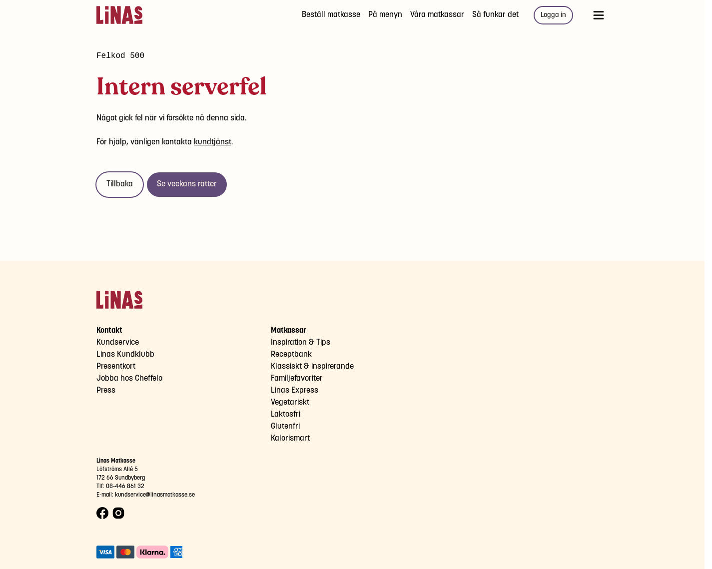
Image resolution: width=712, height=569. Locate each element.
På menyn (385, 14)
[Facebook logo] (102, 513)
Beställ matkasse (331, 14)
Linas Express (294, 390)
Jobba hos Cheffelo (129, 378)
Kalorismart (290, 438)
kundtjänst (212, 142)
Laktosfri (285, 414)
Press (105, 390)
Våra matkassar (437, 14)
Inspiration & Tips (300, 342)
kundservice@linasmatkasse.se (155, 495)
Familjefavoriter (297, 378)
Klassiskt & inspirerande (312, 366)
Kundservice (117, 342)
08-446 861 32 (125, 486)
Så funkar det (495, 14)
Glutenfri (285, 426)
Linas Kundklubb (125, 354)
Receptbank (291, 354)
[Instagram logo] (118, 513)
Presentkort (115, 366)
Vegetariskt (290, 402)
